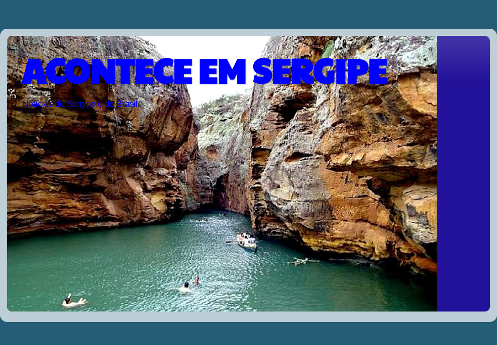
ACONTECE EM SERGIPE (204, 69)
